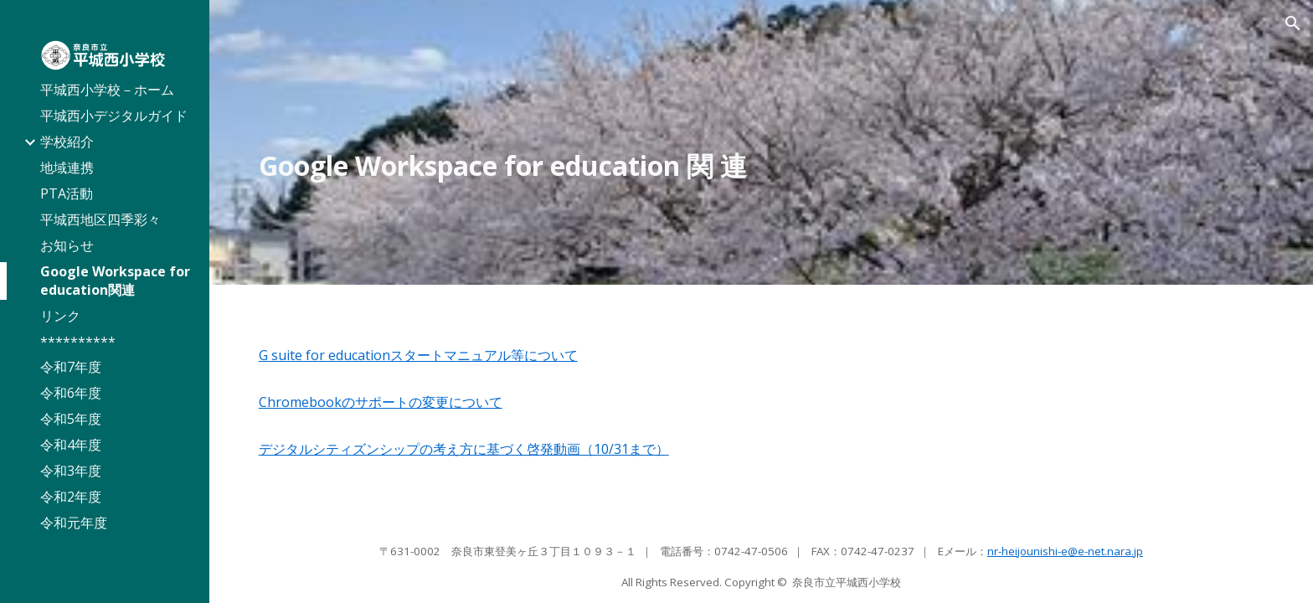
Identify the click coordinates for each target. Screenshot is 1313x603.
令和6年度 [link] (70, 393)
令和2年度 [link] (70, 496)
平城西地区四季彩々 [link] (100, 219)
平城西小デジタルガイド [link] (114, 115)
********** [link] (78, 341)
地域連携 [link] (67, 167)
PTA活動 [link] (66, 193)
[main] (761, 165)
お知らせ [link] (67, 245)
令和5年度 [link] (70, 419)
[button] (1293, 23)
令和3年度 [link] (70, 470)
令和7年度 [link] (70, 367)
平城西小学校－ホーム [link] (107, 89)
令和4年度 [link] (70, 445)
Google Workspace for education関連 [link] (115, 280)
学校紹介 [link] (67, 141)
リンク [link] (60, 316)
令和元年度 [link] (73, 522)
